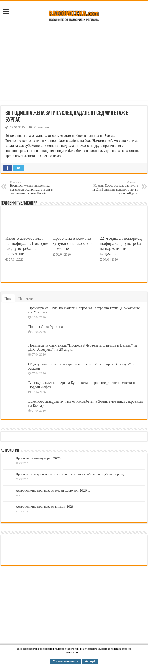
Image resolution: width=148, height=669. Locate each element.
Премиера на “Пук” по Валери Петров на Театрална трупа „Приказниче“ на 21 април (84, 310)
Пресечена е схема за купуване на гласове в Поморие (72, 243)
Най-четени (27, 298)
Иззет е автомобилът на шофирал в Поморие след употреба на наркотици (26, 246)
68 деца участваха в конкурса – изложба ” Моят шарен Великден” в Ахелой (80, 366)
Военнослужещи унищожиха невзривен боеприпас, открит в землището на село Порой (33, 188)
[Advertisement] (74, 63)
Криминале (41, 127)
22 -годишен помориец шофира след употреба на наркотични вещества (121, 246)
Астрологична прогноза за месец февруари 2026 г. (53, 490)
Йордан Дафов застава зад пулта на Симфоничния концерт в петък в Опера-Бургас (114, 188)
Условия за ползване (65, 661)
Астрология (10, 450)
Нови (8, 298)
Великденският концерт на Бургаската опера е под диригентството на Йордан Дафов (82, 385)
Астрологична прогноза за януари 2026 (44, 506)
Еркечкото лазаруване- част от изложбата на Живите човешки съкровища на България (85, 403)
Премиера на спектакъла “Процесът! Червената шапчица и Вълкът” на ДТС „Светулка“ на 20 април (82, 347)
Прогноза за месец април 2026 (38, 458)
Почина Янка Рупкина (45, 327)
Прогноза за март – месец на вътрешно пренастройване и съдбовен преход (70, 474)
